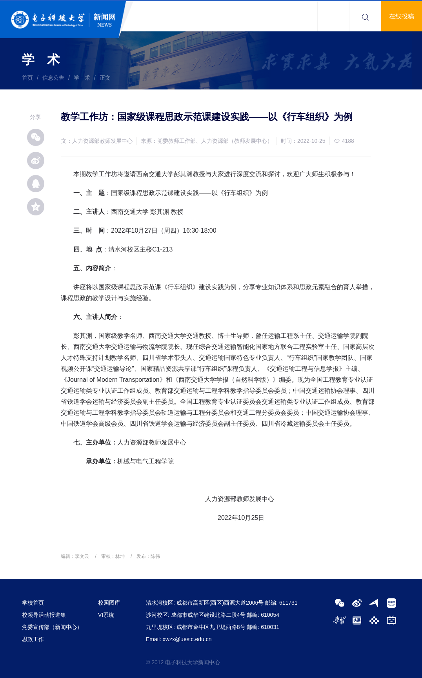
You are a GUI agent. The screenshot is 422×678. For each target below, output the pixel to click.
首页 (27, 78)
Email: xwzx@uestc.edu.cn (179, 639)
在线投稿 (401, 16)
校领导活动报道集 (44, 615)
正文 (105, 78)
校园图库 (109, 603)
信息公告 (53, 78)
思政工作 (33, 639)
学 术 (82, 78)
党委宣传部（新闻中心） (52, 627)
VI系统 (106, 615)
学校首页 (33, 603)
